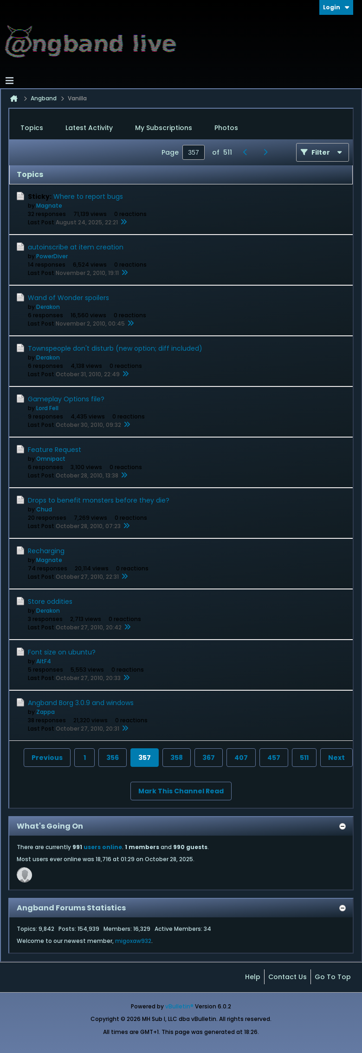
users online (103, 847)
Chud (44, 509)
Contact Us (287, 976)
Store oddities (50, 601)
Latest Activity (89, 127)
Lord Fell (47, 408)
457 (273, 757)
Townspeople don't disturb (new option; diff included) (115, 348)
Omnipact (50, 459)
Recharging (46, 551)
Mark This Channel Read (181, 791)
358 (176, 757)
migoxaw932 (133, 941)
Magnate (49, 205)
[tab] (31, 128)
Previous (47, 757)
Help (252, 976)
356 (112, 757)
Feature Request (54, 449)
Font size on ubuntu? (62, 652)
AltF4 (43, 661)
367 (208, 757)
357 (144, 757)
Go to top (333, 976)
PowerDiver (52, 256)
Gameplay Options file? (66, 399)
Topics (31, 127)
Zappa (45, 712)
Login (336, 7)
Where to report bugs (88, 196)
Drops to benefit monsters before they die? (98, 500)
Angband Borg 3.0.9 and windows (81, 702)
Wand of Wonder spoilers (68, 297)
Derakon (48, 307)
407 (241, 757)
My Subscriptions (163, 127)
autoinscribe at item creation (75, 247)
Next (336, 757)
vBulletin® (179, 1006)
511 (304, 757)
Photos (226, 127)
